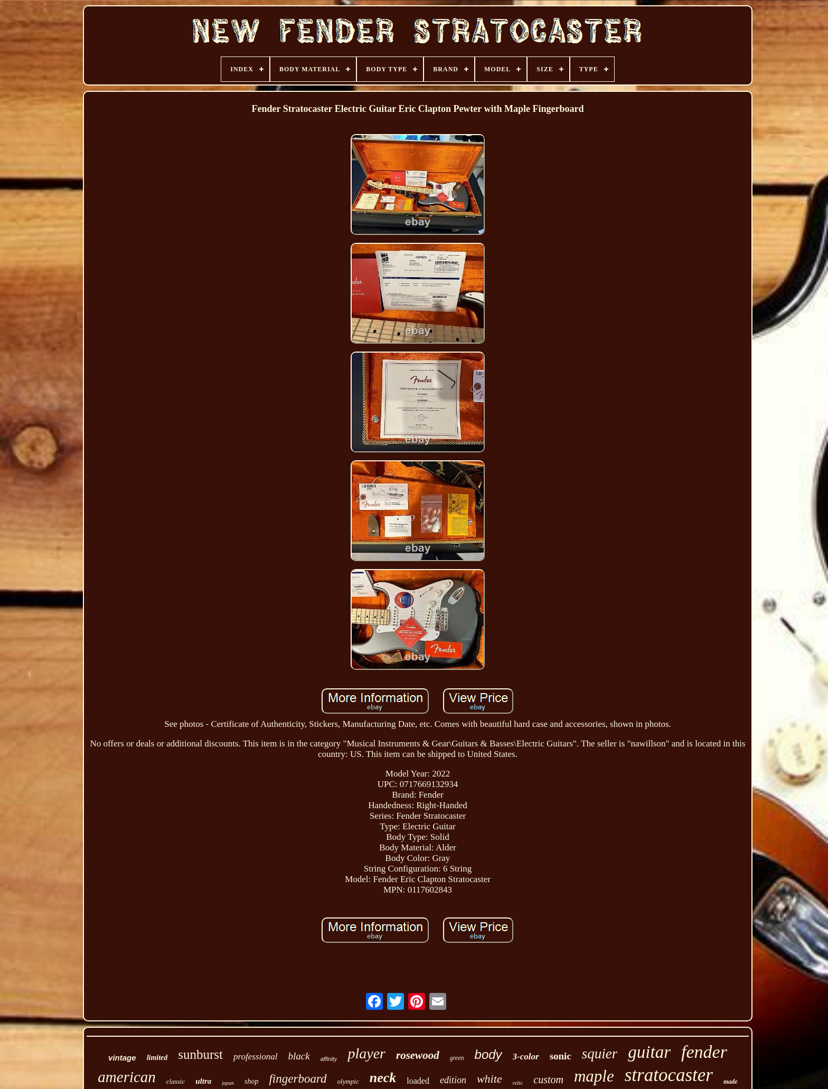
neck (383, 1077)
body (488, 1054)
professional (255, 1057)
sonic (560, 1056)
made (730, 1081)
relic (518, 1082)
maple (594, 1076)
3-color (526, 1057)
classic (175, 1081)
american (127, 1076)
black (298, 1056)
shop (251, 1081)
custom (548, 1079)
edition (453, 1080)
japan (228, 1083)
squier (600, 1054)
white (489, 1078)
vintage (122, 1057)
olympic (348, 1081)
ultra (203, 1081)
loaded (418, 1080)
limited (157, 1058)
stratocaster (669, 1075)
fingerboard (297, 1078)
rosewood (417, 1055)
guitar (649, 1052)
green (457, 1058)
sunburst (200, 1054)
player (366, 1053)
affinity (329, 1059)
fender (704, 1052)
